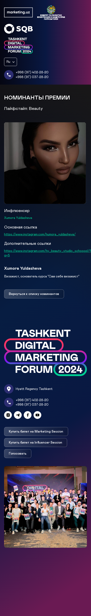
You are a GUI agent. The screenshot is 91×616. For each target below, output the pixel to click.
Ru (8, 61)
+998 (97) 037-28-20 (32, 77)
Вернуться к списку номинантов (34, 294)
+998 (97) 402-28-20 (32, 72)
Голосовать (17, 453)
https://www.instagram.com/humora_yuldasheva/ (40, 234)
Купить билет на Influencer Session (35, 442)
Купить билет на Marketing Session (36, 431)
